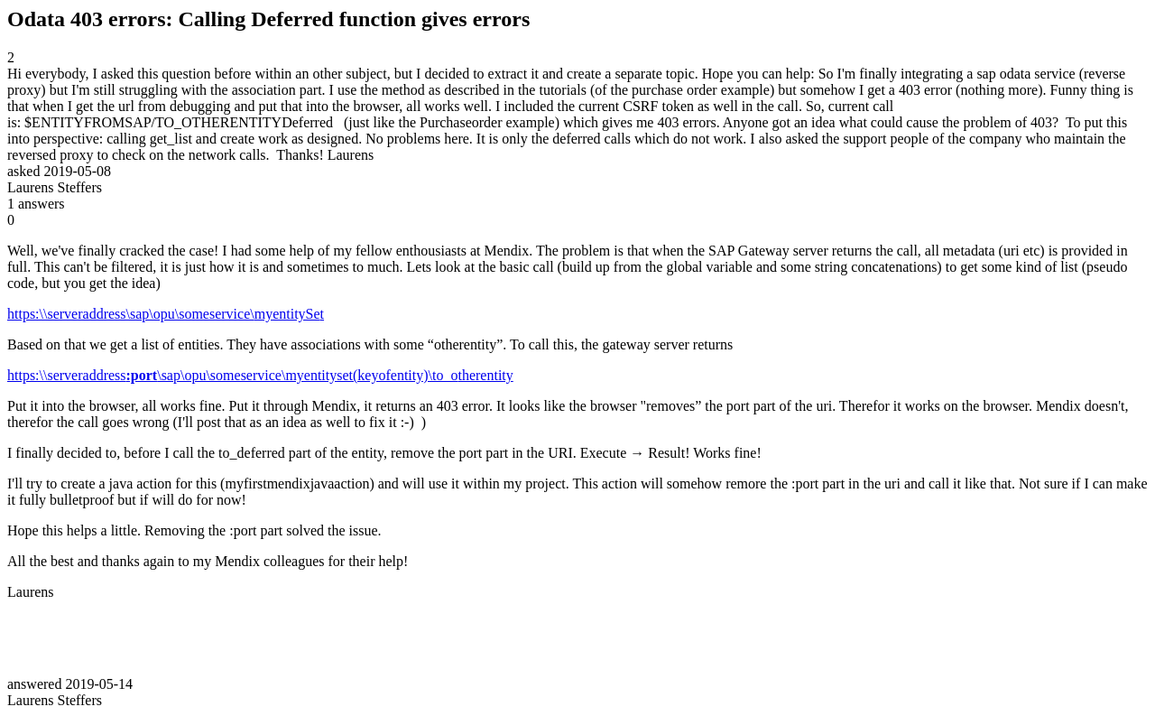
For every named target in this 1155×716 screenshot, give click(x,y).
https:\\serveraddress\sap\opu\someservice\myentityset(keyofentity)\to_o (232, 375)
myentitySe (287, 313)
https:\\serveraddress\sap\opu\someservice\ (130, 313)
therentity (485, 375)
